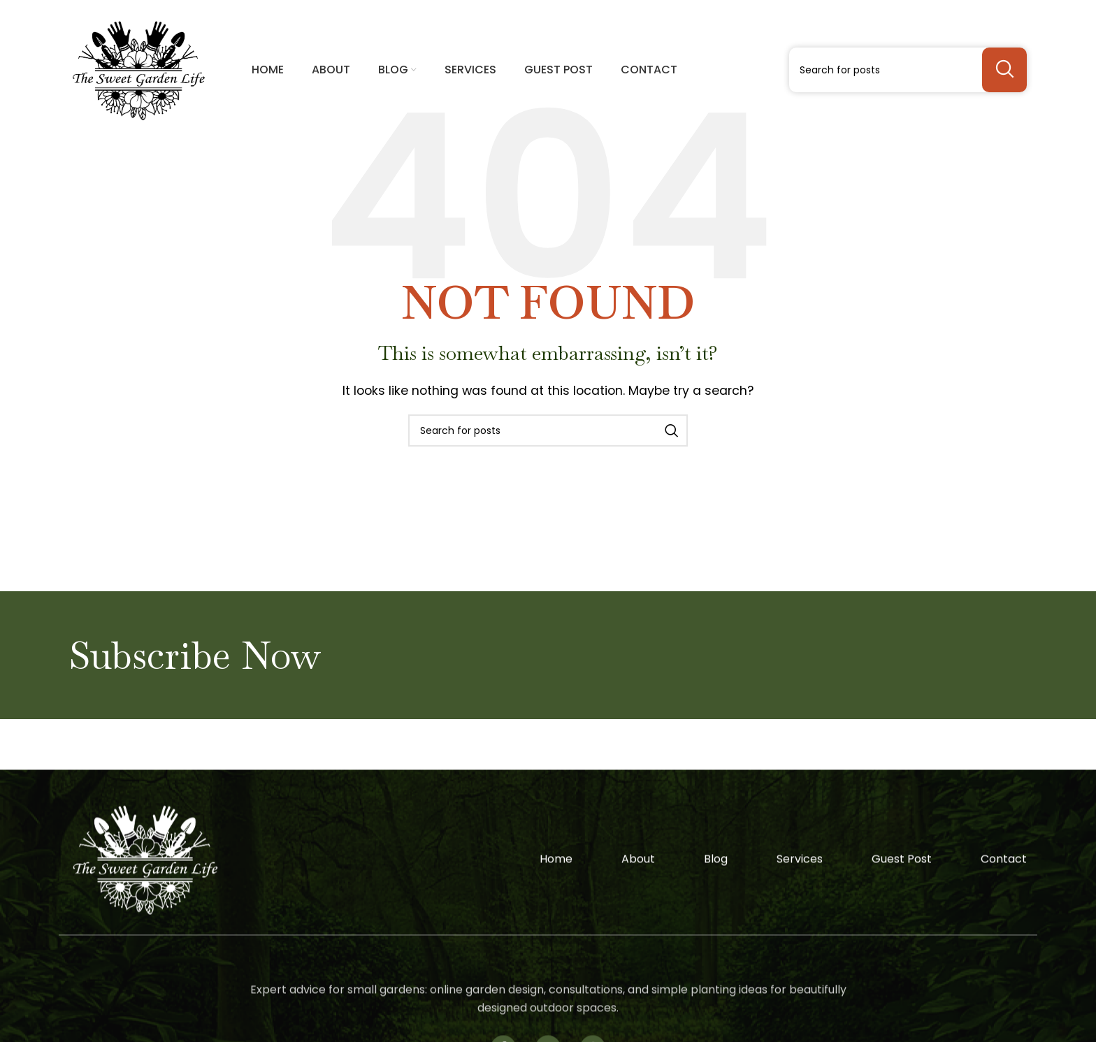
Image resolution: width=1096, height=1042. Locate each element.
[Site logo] (138, 69)
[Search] (908, 70)
